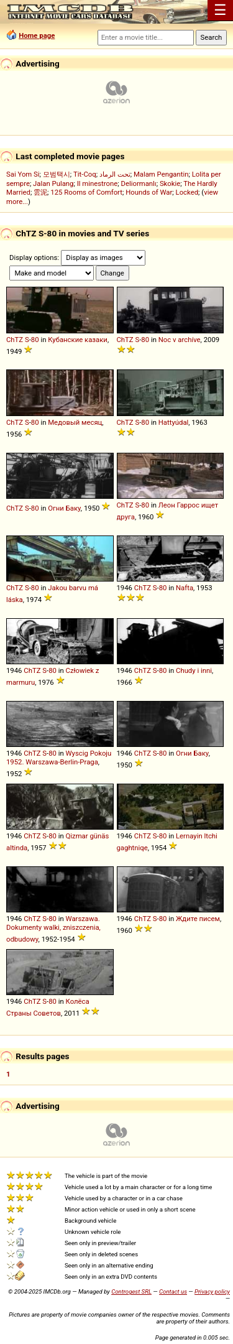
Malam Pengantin (161, 174)
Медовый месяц (75, 422)
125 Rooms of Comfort (86, 192)
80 (35, 339)
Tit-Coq (84, 174)
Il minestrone (97, 183)
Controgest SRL (131, 1291)
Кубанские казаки (77, 339)
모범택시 (56, 174)
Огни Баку (64, 508)
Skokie (170, 183)
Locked (187, 192)
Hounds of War (149, 192)
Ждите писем (198, 918)
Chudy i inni (194, 670)
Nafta (184, 587)
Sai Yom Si (23, 174)
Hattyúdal (173, 422)
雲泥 (40, 192)
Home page (37, 35)
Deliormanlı (138, 183)
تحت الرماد (114, 174)
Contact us (173, 1291)
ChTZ (14, 339)
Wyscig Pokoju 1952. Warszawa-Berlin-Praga (58, 757)
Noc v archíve (179, 339)
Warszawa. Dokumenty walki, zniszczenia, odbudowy (53, 928)
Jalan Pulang (53, 183)
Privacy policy (212, 1291)
